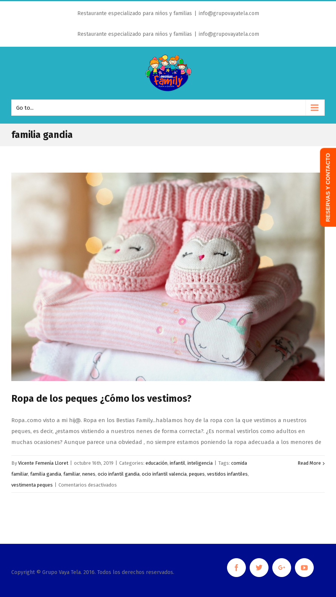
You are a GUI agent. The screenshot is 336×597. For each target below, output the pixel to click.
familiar (71, 474)
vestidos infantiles (227, 474)
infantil (177, 463)
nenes (88, 474)
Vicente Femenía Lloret (43, 463)
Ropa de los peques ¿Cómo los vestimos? (101, 398)
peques (197, 474)
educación (156, 463)
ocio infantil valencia (164, 474)
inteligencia (200, 463)
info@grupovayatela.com (229, 13)
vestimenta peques (32, 485)
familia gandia (45, 474)
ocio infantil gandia (119, 474)
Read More (309, 463)
